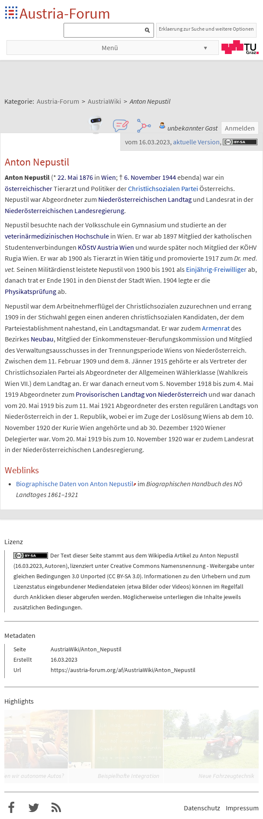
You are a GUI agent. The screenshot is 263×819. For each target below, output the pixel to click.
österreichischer (28, 188)
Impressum (242, 807)
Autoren (55, 566)
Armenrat (216, 328)
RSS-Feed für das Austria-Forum (56, 808)
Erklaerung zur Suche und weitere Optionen (206, 28)
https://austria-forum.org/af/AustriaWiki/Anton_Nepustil (123, 670)
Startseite (11, 13)
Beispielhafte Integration (128, 776)
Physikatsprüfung (30, 291)
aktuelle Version (196, 141)
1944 (169, 177)
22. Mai (68, 177)
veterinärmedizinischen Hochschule (57, 236)
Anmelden (240, 128)
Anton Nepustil (219, 555)
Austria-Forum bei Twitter (34, 808)
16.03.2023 (28, 566)
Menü (110, 47)
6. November (142, 177)
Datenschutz (202, 807)
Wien (108, 177)
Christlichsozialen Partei (163, 188)
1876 (86, 177)
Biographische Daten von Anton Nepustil (74, 483)
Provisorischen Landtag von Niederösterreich (141, 394)
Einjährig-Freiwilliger (216, 269)
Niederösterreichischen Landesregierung (64, 210)
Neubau (42, 339)
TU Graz (240, 47)
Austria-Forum (64, 13)
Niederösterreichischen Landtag (145, 199)
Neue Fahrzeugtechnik (226, 776)
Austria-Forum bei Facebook (11, 808)
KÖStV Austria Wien (106, 247)
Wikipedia (160, 555)
